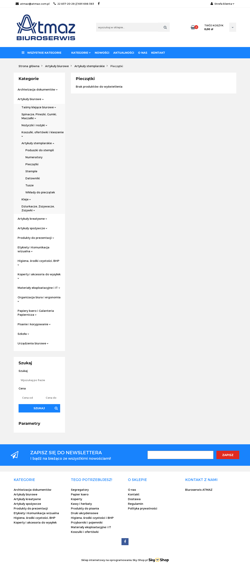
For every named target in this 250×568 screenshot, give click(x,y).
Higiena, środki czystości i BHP (92, 517)
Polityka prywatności (142, 508)
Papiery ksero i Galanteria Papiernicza (36, 312)
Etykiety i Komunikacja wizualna (33, 249)
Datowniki (32, 178)
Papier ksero (79, 494)
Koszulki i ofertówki (85, 531)
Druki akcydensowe (84, 513)
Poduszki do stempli (39, 150)
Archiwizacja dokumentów (38, 89)
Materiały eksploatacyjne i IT (39, 287)
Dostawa (134, 499)
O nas (142, 52)
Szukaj (39, 408)
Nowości (102, 52)
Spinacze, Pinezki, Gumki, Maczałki (39, 116)
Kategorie (81, 52)
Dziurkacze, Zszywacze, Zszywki (37, 208)
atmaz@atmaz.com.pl (33, 3)
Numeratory (33, 157)
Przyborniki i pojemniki (87, 522)
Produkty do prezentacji (36, 237)
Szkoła (23, 333)
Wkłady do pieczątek (40, 192)
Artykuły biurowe (31, 99)
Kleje (26, 199)
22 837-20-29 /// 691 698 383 (74, 3)
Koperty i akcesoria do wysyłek (39, 276)
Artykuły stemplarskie (37, 143)
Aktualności (123, 52)
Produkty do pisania (85, 508)
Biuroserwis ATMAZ (198, 489)
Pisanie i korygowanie (34, 324)
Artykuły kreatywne (32, 218)
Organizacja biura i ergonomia (39, 299)
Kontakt (158, 52)
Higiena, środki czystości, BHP (38, 262)
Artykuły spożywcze (32, 228)
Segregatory (80, 489)
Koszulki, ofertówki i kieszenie (42, 134)
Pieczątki (31, 164)
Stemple (31, 171)
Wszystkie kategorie (41, 52)
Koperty (76, 499)
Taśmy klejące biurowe (38, 107)
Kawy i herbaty (81, 503)
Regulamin (135, 503)
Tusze (29, 185)
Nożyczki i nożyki (34, 125)
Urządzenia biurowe (33, 343)
